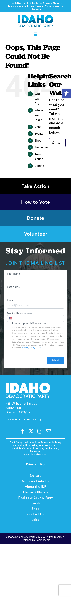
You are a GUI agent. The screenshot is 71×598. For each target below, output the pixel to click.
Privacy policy (28, 348)
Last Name (35, 290)
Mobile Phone (35, 317)
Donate (39, 166)
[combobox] (11, 318)
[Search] (53, 142)
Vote (38, 127)
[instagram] (39, 431)
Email (35, 304)
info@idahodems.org (23, 419)
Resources (42, 147)
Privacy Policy (35, 464)
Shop (38, 140)
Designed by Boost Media (35, 540)
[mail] (48, 431)
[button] (66, 93)
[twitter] (31, 431)
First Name (35, 277)
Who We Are (38, 98)
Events (39, 133)
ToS (39, 348)
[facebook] (22, 431)
